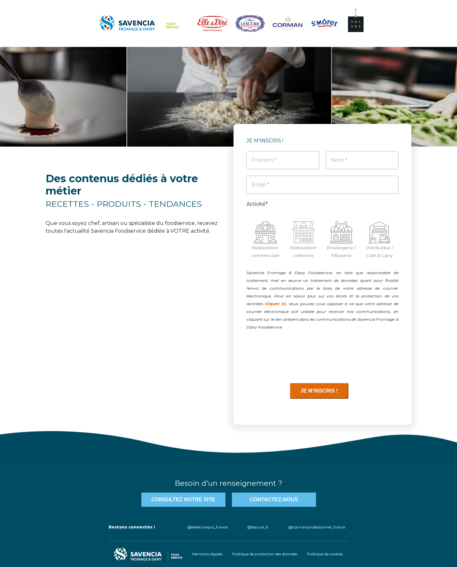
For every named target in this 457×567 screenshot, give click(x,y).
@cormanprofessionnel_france (316, 527)
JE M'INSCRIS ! (319, 391)
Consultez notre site (183, 499)
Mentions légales (207, 553)
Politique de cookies (325, 553)
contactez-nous (274, 499)
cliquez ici (275, 303)
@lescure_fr (258, 527)
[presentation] (295, 357)
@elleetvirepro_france (207, 527)
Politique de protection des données (264, 553)
